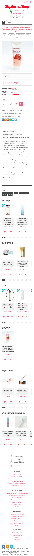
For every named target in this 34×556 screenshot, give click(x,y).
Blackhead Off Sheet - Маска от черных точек (22, 390)
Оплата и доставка (16, 480)
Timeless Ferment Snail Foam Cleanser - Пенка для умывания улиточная (22, 263)
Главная (4, 33)
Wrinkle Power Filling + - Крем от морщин (8, 390)
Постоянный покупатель (25, 1)
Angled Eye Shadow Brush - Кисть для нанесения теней (8, 305)
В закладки (16, 103)
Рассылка (17, 538)
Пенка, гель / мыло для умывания (23, 33)
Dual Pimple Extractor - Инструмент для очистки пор (8, 433)
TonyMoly (13, 87)
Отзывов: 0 (16, 81)
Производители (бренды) (17, 513)
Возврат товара (17, 484)
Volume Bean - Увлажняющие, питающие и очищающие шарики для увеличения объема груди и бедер (8, 222)
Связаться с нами (17, 501)
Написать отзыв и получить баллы (11, 83)
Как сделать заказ (17, 475)
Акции (17, 524)
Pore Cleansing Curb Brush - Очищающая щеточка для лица (21, 433)
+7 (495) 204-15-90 (17, 13)
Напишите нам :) (19, 465)
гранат (10, 194)
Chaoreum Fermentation (7, 192)
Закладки (17, 536)
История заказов (17, 534)
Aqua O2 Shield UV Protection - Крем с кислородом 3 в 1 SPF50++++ (22, 306)
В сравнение (12, 316)
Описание (5, 131)
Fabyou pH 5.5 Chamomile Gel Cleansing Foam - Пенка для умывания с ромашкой (22, 221)
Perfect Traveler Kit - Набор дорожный (8, 263)
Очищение (11, 33)
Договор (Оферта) (17, 473)
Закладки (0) (27, 1)
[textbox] (19, 22)
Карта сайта (17, 503)
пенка (16, 192)
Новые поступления (17, 517)
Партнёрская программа (17, 522)
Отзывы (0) (11, 131)
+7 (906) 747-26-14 (18, 10)
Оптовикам (17, 520)
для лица (5, 194)
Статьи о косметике (17, 496)
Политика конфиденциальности (17, 482)
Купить (5, 231)
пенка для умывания (24, 192)
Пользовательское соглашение (17, 478)
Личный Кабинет (17, 532)
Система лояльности (17, 499)
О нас (17, 505)
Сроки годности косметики (17, 494)
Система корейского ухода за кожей (17, 492)
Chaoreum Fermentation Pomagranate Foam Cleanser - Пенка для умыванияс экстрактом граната (8, 348)
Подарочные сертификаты (17, 515)
